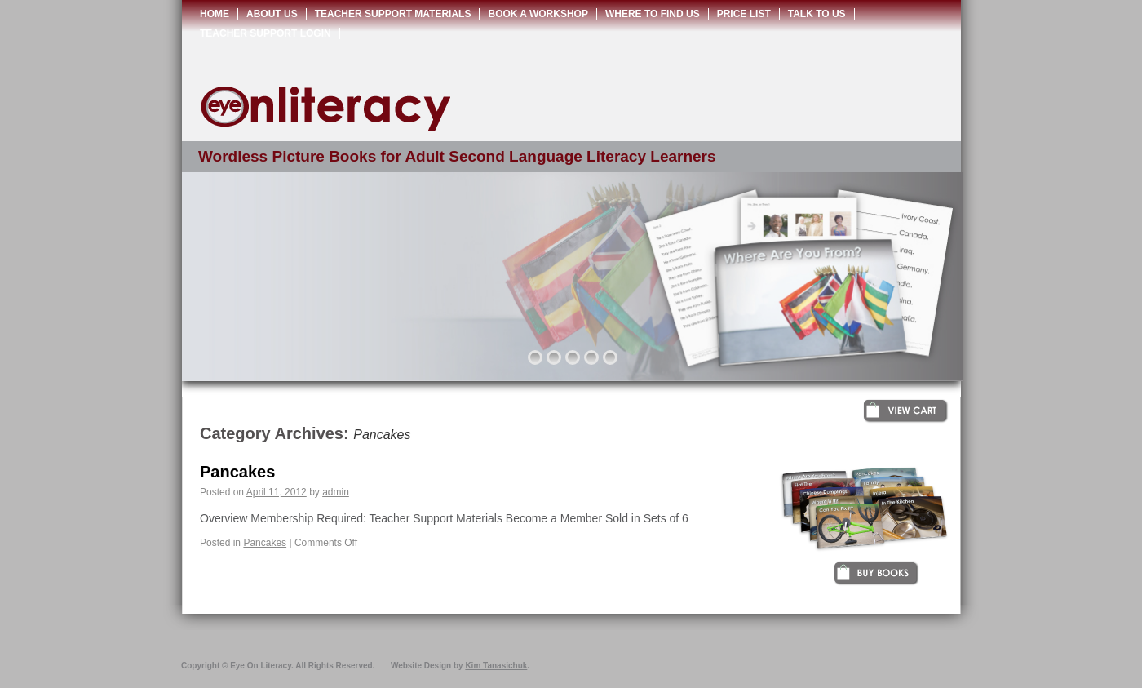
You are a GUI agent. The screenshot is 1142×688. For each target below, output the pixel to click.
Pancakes (237, 472)
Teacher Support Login (265, 33)
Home (214, 14)
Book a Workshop (537, 14)
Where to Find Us (652, 14)
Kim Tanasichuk (496, 665)
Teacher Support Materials (393, 14)
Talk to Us (817, 14)
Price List (744, 14)
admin (335, 492)
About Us (272, 14)
